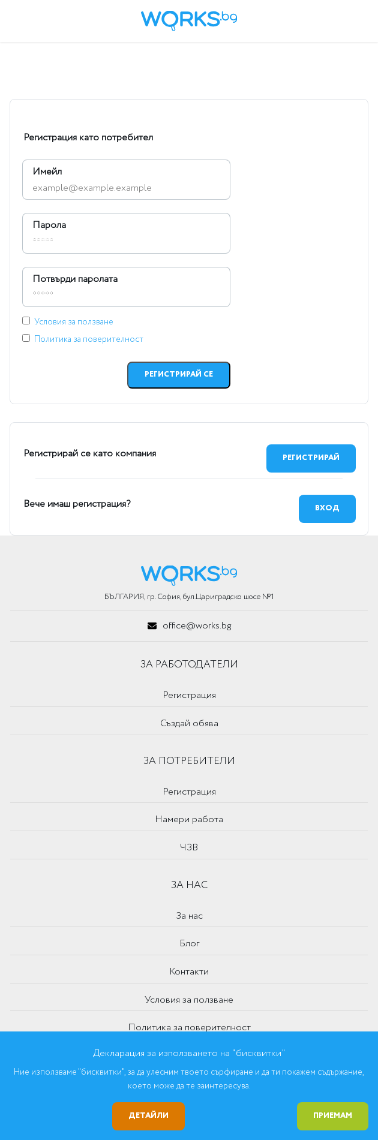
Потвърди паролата (75, 279)
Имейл (47, 172)
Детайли (148, 1115)
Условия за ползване (73, 322)
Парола (49, 225)
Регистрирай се (179, 374)
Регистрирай (311, 458)
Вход (327, 508)
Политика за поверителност (88, 339)
